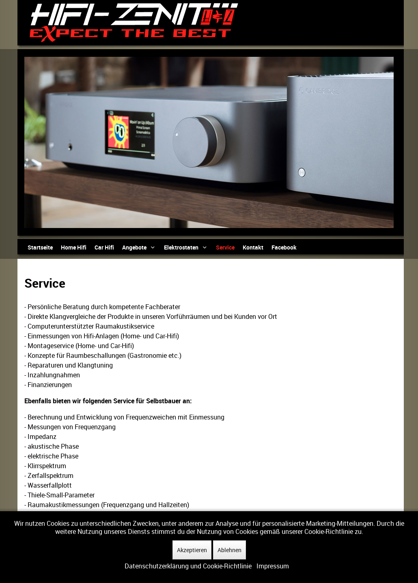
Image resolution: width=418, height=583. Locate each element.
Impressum (272, 565)
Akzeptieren (192, 550)
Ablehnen (229, 550)
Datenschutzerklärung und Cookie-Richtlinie (188, 565)
